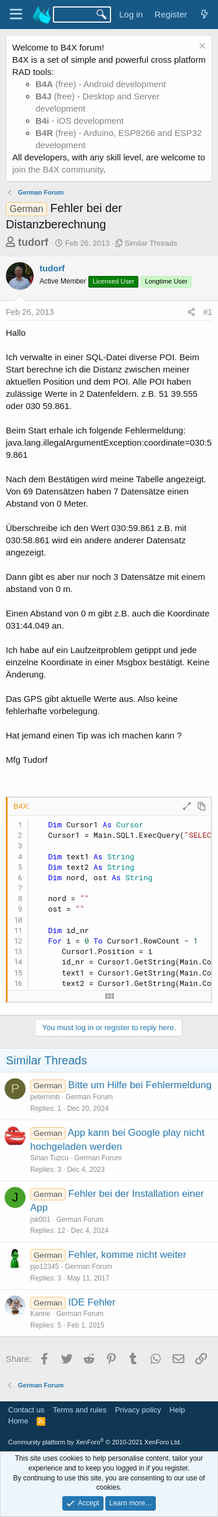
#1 (207, 312)
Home (18, 1420)
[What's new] (204, 14)
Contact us (26, 1409)
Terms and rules (79, 1409)
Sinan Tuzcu (49, 1158)
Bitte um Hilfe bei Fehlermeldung (140, 1085)
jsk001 (40, 1219)
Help (177, 1409)
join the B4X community (57, 169)
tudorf (33, 242)
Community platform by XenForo (94, 1442)
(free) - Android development (100, 84)
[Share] (191, 312)
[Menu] (16, 14)
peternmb (45, 1097)
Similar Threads (150, 243)
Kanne (40, 1314)
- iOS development (79, 120)
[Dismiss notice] (201, 47)
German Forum (89, 1097)
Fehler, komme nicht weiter (127, 1254)
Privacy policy (138, 1409)
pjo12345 (44, 1267)
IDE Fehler (91, 1302)
